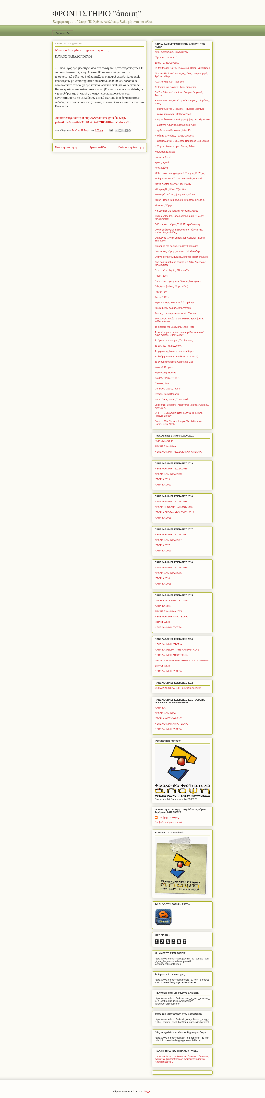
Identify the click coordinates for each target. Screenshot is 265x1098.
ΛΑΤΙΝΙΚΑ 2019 (163, 484)
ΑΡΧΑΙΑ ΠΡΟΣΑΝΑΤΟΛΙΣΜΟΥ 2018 (174, 507)
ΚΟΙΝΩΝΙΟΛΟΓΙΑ (164, 441)
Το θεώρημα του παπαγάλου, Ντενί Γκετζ (176, 356)
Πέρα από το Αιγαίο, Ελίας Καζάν (172, 270)
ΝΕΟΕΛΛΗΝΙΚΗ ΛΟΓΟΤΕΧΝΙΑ (171, 616)
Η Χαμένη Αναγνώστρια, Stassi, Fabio (175, 146)
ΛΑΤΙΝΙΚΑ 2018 (163, 517)
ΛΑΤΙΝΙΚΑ (160, 707)
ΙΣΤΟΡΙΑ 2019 (162, 479)
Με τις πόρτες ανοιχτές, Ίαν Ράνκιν (173, 184)
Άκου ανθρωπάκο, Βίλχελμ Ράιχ (171, 52)
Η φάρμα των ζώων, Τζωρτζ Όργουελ (174, 135)
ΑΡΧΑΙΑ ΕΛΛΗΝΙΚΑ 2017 (168, 540)
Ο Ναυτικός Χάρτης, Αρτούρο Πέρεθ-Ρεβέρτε (178, 251)
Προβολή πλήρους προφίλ (168, 822)
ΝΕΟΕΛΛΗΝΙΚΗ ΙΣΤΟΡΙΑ (168, 644)
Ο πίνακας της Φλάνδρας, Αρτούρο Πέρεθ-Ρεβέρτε (181, 256)
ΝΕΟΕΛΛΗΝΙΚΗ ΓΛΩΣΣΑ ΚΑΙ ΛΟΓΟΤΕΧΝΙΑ (178, 451)
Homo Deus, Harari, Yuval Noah (171, 399)
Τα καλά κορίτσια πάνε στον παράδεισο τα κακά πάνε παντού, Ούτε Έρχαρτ (179, 333)
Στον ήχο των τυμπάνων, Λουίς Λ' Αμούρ (176, 313)
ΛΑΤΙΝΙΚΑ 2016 (163, 583)
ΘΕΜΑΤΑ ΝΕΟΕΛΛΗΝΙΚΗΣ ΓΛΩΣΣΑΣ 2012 (178, 688)
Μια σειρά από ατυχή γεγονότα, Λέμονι (175, 194)
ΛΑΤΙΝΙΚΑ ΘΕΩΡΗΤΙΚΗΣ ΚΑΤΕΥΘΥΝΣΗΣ (177, 649)
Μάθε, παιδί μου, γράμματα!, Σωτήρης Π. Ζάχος (180, 173)
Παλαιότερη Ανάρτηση (131, 147)
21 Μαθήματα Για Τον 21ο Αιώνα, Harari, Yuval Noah (182, 68)
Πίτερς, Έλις (161, 275)
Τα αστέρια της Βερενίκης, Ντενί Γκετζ (174, 327)
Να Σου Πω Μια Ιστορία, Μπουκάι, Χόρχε (176, 210)
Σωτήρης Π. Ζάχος (168, 817)
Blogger (147, 1091)
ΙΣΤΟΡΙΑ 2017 (162, 545)
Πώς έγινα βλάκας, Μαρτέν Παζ (171, 286)
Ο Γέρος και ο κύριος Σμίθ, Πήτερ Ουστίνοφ (177, 224)
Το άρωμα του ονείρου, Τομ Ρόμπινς (174, 340)
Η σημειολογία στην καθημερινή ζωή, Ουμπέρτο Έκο (182, 119)
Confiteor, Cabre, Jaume (167, 388)
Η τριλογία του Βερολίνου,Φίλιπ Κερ (173, 130)
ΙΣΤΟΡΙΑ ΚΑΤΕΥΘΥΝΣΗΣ (168, 718)
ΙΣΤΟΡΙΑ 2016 (162, 578)
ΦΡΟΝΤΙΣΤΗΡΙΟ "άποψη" (96, 13)
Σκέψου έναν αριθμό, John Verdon (173, 308)
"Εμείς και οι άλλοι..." (166, 57)
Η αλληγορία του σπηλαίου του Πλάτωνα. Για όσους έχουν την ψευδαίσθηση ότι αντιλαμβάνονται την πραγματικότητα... (182, 1059)
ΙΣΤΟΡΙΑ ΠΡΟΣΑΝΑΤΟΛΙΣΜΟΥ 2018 (174, 512)
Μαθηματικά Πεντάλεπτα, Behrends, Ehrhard (178, 178)
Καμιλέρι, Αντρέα (163, 157)
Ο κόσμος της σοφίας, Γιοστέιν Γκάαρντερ (176, 246)
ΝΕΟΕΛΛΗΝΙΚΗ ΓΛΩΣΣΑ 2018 (171, 501)
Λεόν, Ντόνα (161, 167)
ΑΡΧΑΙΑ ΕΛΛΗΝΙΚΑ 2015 (168, 611)
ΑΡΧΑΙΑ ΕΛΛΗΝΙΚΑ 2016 (168, 573)
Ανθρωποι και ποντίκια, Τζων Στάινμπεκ (175, 87)
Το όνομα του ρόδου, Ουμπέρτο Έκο (174, 361)
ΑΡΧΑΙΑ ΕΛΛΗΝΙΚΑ (165, 446)
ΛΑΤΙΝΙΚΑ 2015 (163, 606)
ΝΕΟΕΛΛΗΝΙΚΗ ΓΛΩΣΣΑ (168, 627)
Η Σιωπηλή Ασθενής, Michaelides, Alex (175, 125)
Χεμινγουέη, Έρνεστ (165, 372)
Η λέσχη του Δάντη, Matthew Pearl (173, 114)
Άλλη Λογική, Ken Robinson (169, 81)
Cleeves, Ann (162, 383)
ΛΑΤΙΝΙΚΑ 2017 (163, 550)
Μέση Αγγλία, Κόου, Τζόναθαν (170, 189)
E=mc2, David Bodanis (167, 394)
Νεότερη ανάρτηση (66, 147)
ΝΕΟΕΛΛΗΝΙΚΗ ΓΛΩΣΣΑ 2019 (171, 468)
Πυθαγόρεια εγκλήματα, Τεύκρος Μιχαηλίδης (178, 281)
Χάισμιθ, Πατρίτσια (164, 367)
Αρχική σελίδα (63, 33)
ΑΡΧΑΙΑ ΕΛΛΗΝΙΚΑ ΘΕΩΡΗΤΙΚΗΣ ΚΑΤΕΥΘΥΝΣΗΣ (182, 660)
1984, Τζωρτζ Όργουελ (167, 62)
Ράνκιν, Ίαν (161, 291)
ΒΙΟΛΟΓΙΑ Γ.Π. (162, 622)
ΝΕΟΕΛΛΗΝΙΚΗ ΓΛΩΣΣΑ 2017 (171, 534)
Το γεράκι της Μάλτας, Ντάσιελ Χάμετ (174, 351)
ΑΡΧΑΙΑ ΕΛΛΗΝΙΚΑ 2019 (168, 474)
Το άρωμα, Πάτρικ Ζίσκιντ (168, 345)
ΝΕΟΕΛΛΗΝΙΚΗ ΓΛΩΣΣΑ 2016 (171, 567)
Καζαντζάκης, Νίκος (165, 151)
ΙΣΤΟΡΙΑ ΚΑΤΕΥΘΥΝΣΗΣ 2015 (171, 600)
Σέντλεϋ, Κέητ (162, 297)
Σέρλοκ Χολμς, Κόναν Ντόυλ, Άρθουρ (174, 302)
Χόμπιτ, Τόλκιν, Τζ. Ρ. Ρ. (167, 378)
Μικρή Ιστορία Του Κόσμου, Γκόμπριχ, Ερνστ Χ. (180, 200)
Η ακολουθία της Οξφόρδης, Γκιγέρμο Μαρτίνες (179, 108)
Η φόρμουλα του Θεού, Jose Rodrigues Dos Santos (182, 141)
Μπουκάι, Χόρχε (163, 205)
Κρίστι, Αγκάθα (162, 162)
